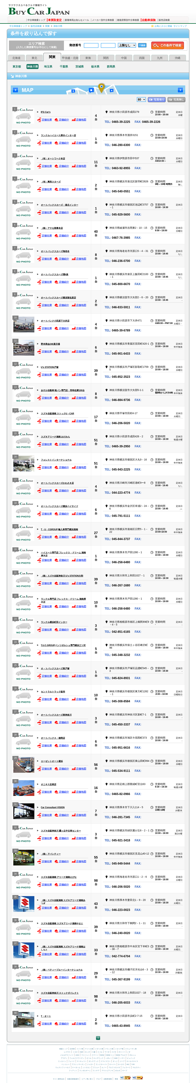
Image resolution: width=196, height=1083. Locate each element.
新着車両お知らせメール (77, 20)
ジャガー (90, 1064)
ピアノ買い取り (87, 1079)
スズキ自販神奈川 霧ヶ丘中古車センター (61, 830)
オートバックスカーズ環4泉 (54, 274)
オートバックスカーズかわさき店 (57, 483)
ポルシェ (132, 1055)
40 (96, 231)
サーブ (124, 1071)
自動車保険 (149, 20)
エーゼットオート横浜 (52, 761)
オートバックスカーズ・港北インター (59, 205)
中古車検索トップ (36, 20)
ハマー (122, 1058)
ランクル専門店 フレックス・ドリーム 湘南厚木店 (63, 600)
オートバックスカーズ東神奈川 (56, 715)
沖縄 (177, 57)
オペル (88, 1058)
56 (96, 765)
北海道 (16, 57)
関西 (106, 57)
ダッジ (115, 1061)
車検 (116, 1079)
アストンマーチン (78, 1064)
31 (15, 805)
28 (15, 735)
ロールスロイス (132, 1061)
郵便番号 (75, 45)
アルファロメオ (114, 1067)
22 (15, 596)
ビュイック (131, 1058)
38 (15, 967)
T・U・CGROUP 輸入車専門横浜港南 (59, 529)
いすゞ (129, 1052)
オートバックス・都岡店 (53, 738)
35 (15, 897)
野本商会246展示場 (50, 344)
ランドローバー (101, 1064)
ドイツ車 (80, 1049)
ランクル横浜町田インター (54, 622)
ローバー (112, 1064)
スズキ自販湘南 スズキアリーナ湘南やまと (62, 923)
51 (96, 440)
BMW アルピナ (121, 1055)
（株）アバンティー (51, 854)
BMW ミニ (110, 1055)
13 (15, 387)
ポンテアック (94, 1061)
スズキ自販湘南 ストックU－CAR (57, 413)
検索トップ (63, 1049)
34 (15, 874)
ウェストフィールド (62, 1067)
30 (15, 781)
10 (15, 318)
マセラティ (136, 1067)
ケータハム (76, 1067)
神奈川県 (58, 26)
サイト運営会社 (58, 1079)
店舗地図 (78, 120)
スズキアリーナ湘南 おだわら (55, 436)
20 (15, 550)
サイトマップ (180, 26)
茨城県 (79, 66)
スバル (99, 1052)
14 (15, 410)
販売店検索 (164, 20)
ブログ (98, 1079)
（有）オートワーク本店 (53, 158)
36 (15, 920)
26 (15, 689)
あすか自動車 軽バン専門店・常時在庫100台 (63, 390)
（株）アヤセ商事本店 (52, 228)
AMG (77, 1055)
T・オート (46, 1016)
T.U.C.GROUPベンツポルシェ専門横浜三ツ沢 (63, 645)
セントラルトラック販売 (53, 691)
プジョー (96, 1067)
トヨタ (75, 1052)
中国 (124, 57)
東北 (34, 57)
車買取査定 (55, 20)
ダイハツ (121, 1052)
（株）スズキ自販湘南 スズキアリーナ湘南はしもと (63, 948)
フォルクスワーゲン (76, 1058)
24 (15, 642)
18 (15, 503)
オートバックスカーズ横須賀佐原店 (58, 297)
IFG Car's (46, 112)
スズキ (113, 1052)
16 (15, 457)
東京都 (17, 66)
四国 (141, 57)
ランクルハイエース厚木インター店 (58, 135)
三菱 (93, 1052)
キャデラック (98, 1058)
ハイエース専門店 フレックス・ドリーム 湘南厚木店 (63, 554)
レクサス (67, 1052)
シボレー (108, 1058)
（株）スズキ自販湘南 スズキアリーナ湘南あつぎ (63, 901)
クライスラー (106, 1061)
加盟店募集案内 (73, 1079)
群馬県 (111, 66)
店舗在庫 (44, 120)
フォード (71, 1061)
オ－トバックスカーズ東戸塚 (55, 668)
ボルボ (117, 1071)
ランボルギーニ (85, 1071)
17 (96, 417)
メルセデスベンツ (66, 1055)
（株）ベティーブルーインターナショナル (62, 970)
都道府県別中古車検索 (128, 20)
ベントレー (65, 1064)
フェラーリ (126, 1067)
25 (15, 665)
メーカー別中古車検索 (103, 20)
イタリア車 (119, 1049)
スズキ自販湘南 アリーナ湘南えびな (59, 877)
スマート (95, 1055)
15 (15, 434)
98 (96, 880)
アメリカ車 (89, 1049)
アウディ (64, 1058)
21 (15, 573)
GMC (116, 1058)
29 (15, 758)
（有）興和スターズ (51, 181)
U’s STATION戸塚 (49, 367)
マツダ (106, 1052)
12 (15, 364)
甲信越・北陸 (70, 57)
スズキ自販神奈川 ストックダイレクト (60, 993)
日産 (81, 1052)
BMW (102, 1055)
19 (15, 526)
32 (15, 828)
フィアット (73, 1071)
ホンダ (87, 1052)
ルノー (104, 1067)
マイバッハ (85, 1055)
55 (96, 857)
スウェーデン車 (131, 1049)
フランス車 (109, 1049)
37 (15, 944)
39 (96, 370)
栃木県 (95, 66)
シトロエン (87, 1067)
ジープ (122, 1061)
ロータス (121, 1064)
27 (96, 533)
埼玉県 (48, 66)
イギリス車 (99, 1049)
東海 (88, 57)
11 (96, 162)
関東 (47, 26)
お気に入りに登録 (163, 26)
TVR (133, 1064)
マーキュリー (82, 1061)
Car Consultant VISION (53, 807)
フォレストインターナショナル (56, 460)
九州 (159, 57)
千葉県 (64, 66)
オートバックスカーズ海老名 (55, 251)
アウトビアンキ (107, 1071)
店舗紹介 (61, 120)
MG (128, 1064)
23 (15, 619)
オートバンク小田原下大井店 (55, 321)
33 (15, 851)
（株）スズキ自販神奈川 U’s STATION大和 (62, 576)
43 (96, 904)
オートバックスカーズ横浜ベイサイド (59, 506)
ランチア (96, 1071)
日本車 (72, 1049)
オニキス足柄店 (48, 784)
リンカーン (62, 1061)
